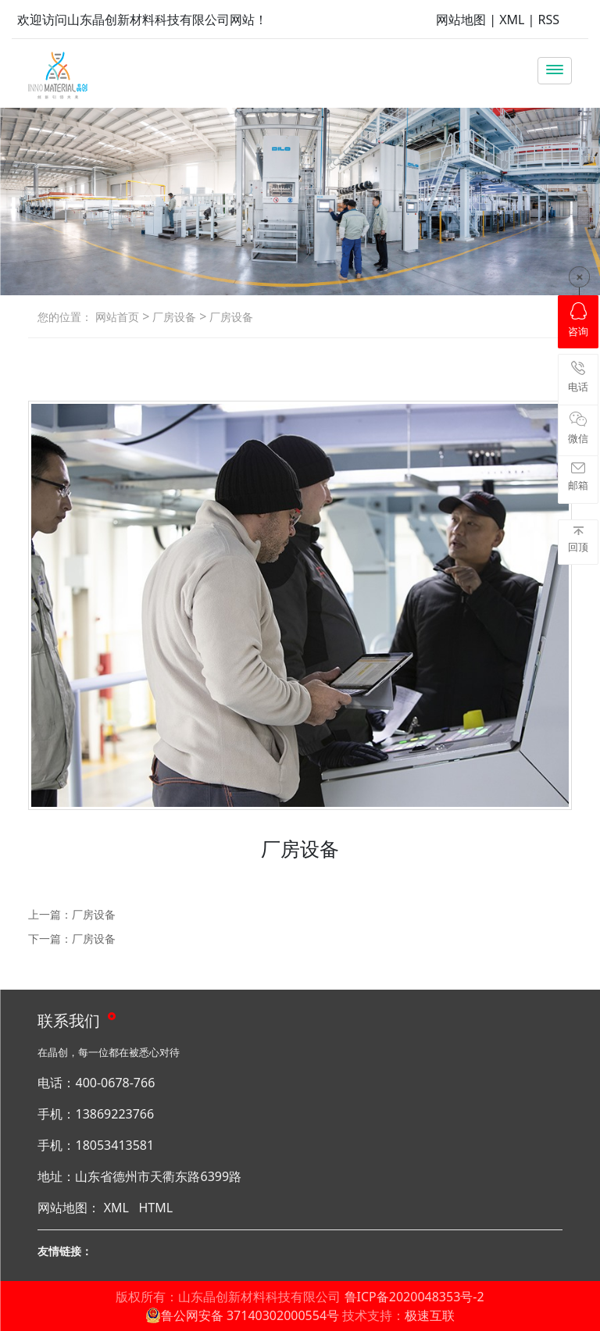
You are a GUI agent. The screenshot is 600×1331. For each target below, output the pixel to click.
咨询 (578, 320)
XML (511, 19)
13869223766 (114, 1113)
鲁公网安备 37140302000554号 (242, 1315)
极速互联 (430, 1315)
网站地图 (461, 19)
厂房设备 (172, 316)
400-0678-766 (115, 1082)
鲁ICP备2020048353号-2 (414, 1296)
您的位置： (65, 316)
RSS (549, 19)
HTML (155, 1207)
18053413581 (114, 1145)
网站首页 (117, 316)
